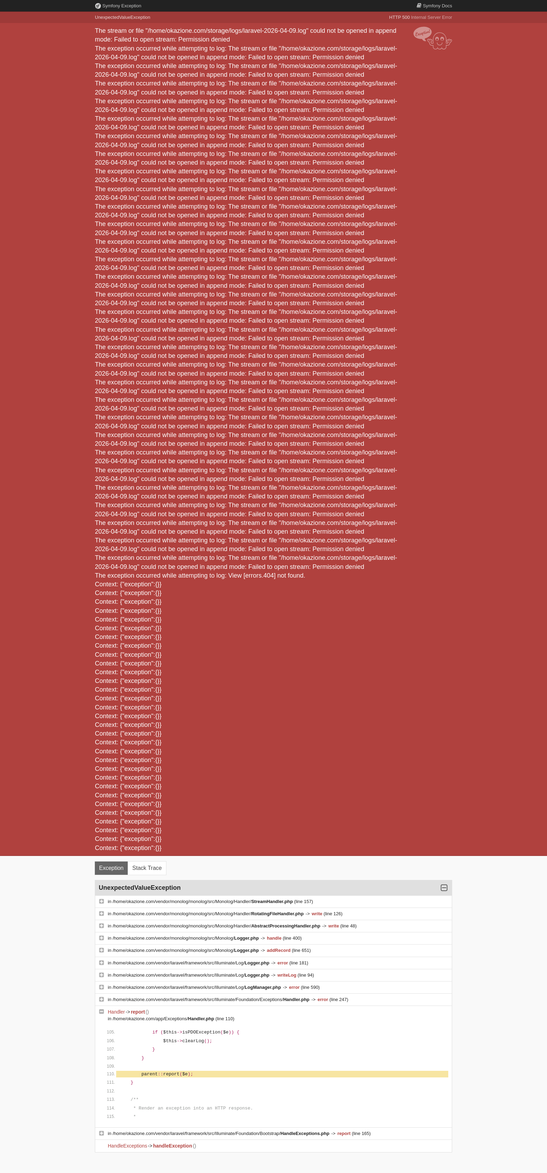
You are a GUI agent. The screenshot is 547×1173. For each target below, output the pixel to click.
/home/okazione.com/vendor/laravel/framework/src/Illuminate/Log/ (192, 962)
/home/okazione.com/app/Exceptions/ (164, 1018)
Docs (434, 5)
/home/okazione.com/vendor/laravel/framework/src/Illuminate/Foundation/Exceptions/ (212, 999)
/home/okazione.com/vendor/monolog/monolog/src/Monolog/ (186, 938)
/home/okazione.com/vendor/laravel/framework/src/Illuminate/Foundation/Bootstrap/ (222, 1133)
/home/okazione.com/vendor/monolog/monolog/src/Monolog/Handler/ (203, 901)
